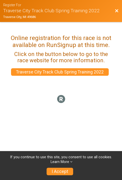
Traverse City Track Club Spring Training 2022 (60, 72)
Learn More (60, 162)
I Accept (60, 171)
